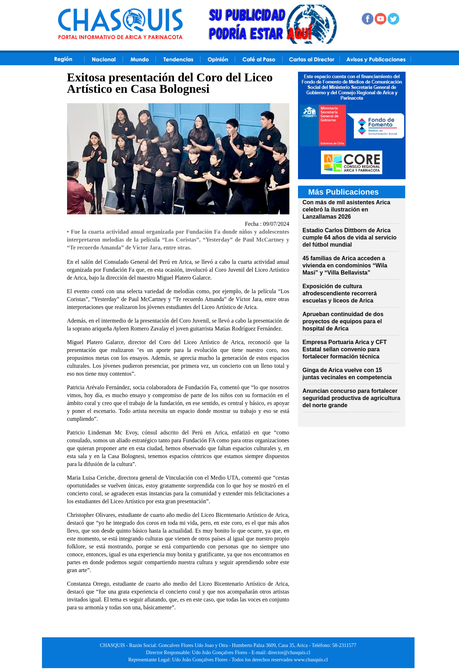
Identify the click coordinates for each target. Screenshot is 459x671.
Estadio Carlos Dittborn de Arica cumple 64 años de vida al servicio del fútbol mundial (350, 237)
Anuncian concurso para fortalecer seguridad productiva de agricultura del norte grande (352, 398)
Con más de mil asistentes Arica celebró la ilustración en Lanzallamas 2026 (347, 209)
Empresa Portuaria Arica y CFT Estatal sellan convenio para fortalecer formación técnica (345, 349)
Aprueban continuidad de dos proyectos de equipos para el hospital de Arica (343, 321)
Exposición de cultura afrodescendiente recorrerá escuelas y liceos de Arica (340, 293)
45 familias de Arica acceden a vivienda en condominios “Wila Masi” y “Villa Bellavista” (345, 265)
